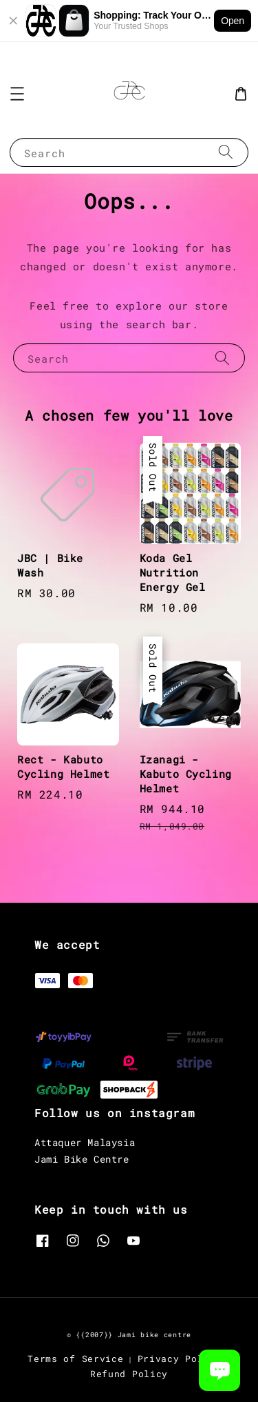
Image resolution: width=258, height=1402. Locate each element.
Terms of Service (75, 1358)
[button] (17, 94)
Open (232, 20)
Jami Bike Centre (81, 1158)
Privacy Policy (180, 1358)
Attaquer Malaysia (84, 1142)
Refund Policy (129, 1374)
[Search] (226, 152)
